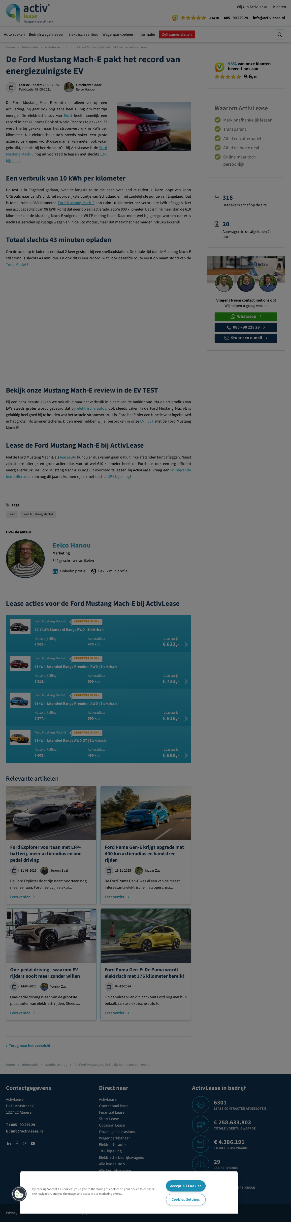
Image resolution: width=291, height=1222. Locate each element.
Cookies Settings (186, 1199)
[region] (129, 1192)
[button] (19, 1194)
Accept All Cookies (185, 1186)
